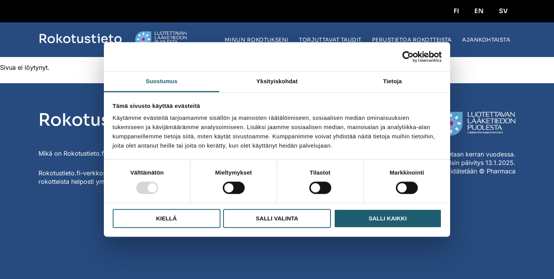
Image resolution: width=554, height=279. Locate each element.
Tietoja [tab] (392, 81)
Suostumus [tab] (162, 81)
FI (456, 11)
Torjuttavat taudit (330, 40)
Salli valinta (277, 218)
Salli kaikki (388, 218)
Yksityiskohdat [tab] (276, 81)
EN (479, 11)
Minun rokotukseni (257, 40)
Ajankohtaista (486, 40)
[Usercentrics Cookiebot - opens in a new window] (408, 56)
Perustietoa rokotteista (412, 40)
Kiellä (166, 218)
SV (503, 11)
